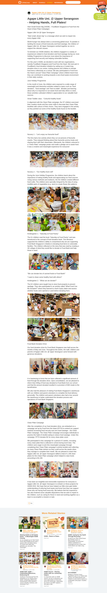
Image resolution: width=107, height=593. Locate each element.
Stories (49, 2)
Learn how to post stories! (100, 16)
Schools (42, 2)
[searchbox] (73, 2)
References (58, 2)
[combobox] (73, 1)
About (35, 2)
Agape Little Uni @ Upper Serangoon (46, 12)
